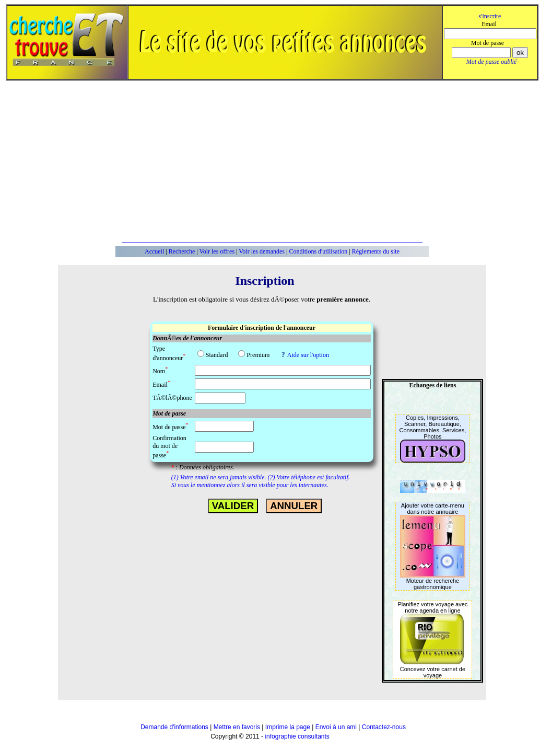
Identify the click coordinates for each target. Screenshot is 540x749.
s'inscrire (490, 16)
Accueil (154, 251)
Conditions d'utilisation (318, 251)
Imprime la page (287, 727)
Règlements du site (376, 251)
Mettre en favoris (237, 727)
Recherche (182, 251)
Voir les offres (217, 251)
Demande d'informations (174, 727)
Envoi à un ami (336, 727)
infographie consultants (297, 736)
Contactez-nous (384, 727)
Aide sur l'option (308, 355)
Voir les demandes (262, 251)
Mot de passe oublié (491, 61)
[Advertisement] (281, 161)
